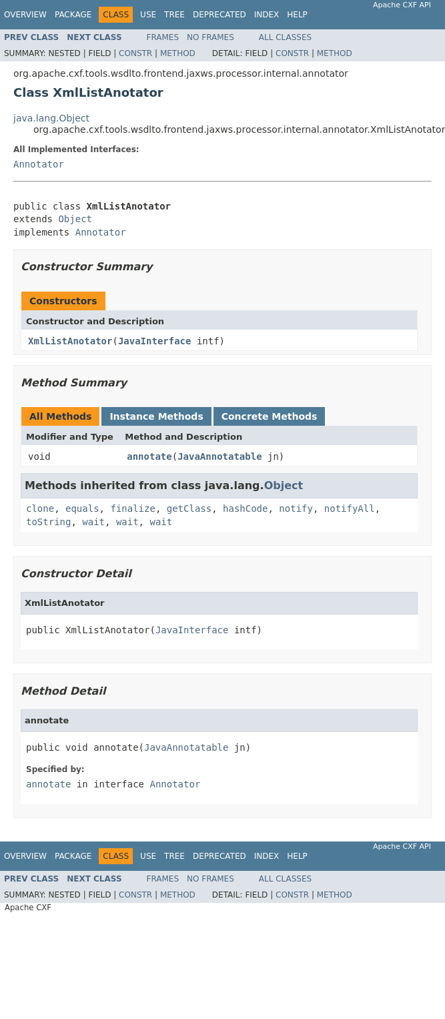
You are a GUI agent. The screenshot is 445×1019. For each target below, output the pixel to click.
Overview (25, 14)
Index (267, 14)
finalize (132, 508)
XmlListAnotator (70, 341)
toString (48, 522)
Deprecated (219, 14)
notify (296, 508)
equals (82, 508)
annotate (149, 456)
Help (297, 14)
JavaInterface (154, 341)
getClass (189, 508)
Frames (163, 37)
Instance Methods (156, 416)
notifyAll (349, 508)
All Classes (285, 37)
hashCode (245, 508)
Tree (174, 14)
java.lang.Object (51, 118)
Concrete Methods (269, 416)
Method (177, 53)
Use (148, 14)
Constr (135, 53)
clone (40, 508)
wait (93, 522)
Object (75, 219)
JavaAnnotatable (219, 456)
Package (73, 14)
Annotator (38, 164)
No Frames (210, 37)
